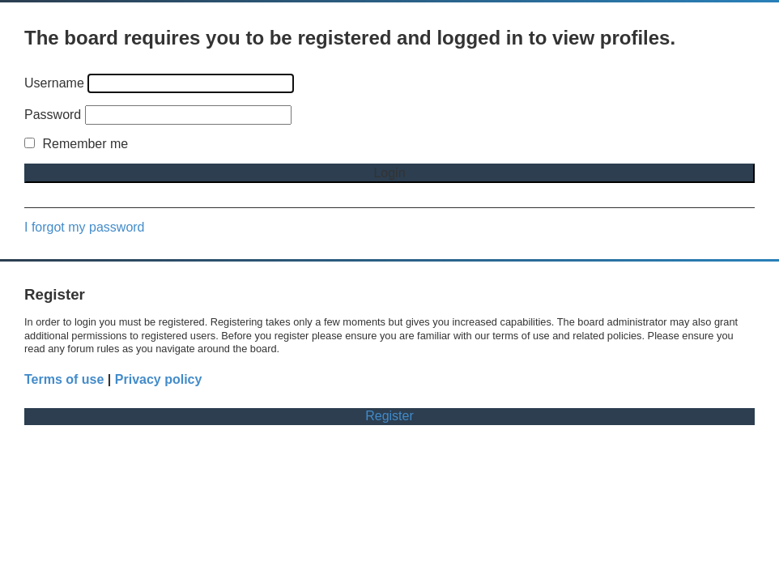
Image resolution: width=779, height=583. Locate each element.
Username (54, 83)
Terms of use (64, 379)
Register (389, 416)
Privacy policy (158, 379)
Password (52, 114)
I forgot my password (84, 227)
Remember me (76, 144)
